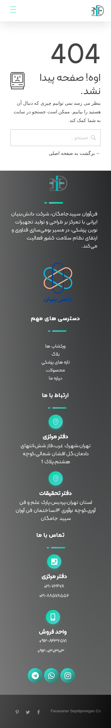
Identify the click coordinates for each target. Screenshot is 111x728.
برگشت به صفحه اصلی (75, 153)
